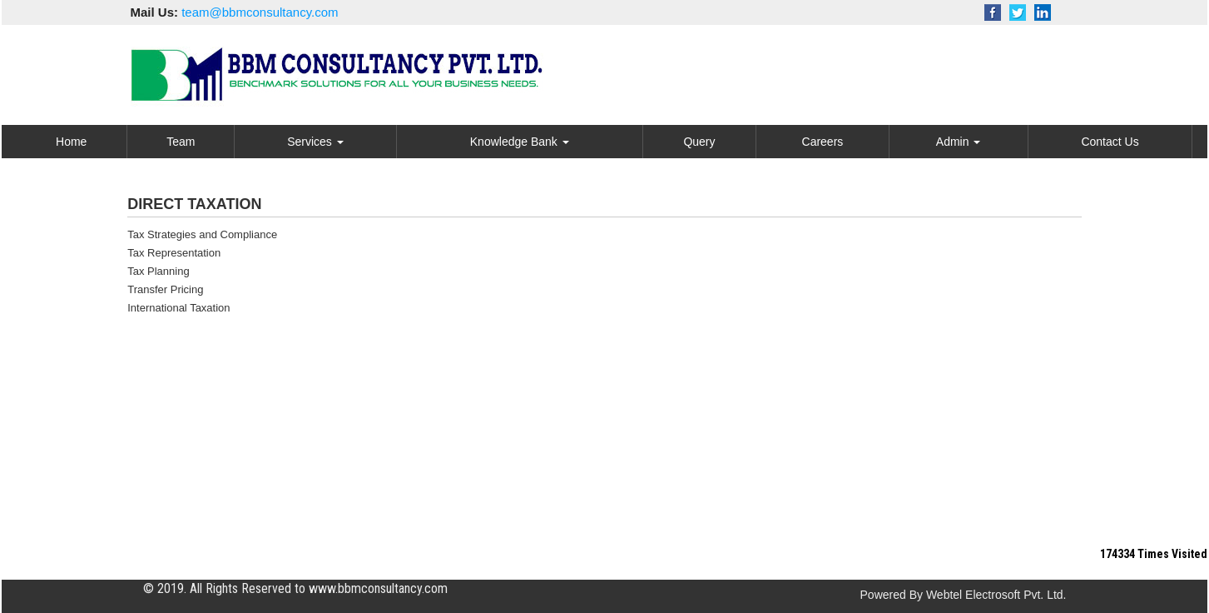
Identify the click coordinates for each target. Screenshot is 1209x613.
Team (180, 141)
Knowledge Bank (519, 141)
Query (699, 141)
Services (315, 141)
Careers (823, 141)
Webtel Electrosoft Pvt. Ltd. (996, 594)
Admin (958, 141)
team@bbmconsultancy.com (259, 12)
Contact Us (1109, 141)
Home (71, 141)
